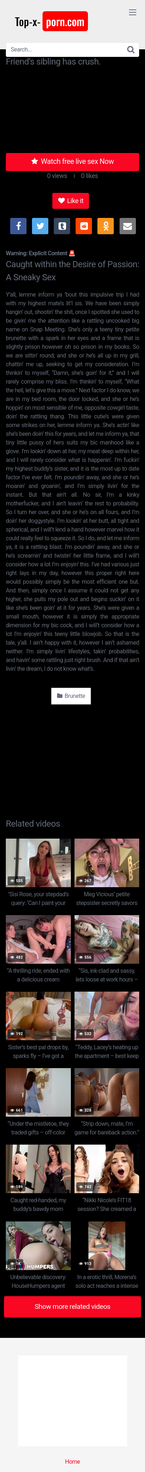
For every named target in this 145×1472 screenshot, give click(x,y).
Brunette (71, 695)
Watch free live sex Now (72, 161)
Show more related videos (72, 1306)
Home (72, 1461)
